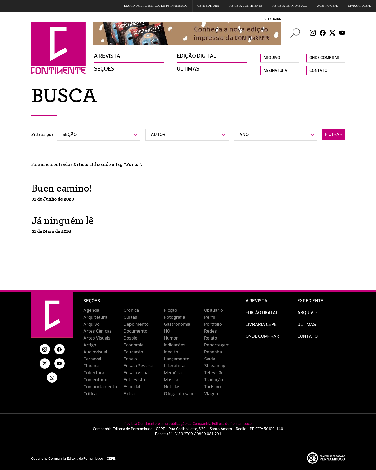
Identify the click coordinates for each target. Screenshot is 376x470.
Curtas (130, 317)
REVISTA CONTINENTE (245, 5)
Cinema (91, 366)
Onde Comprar (262, 336)
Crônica (131, 310)
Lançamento (176, 359)
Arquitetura (95, 317)
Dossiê (130, 338)
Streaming (214, 366)
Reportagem (217, 345)
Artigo (89, 345)
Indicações (175, 345)
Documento (135, 331)
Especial (132, 387)
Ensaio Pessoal (139, 366)
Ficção (170, 310)
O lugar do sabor (180, 393)
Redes (210, 331)
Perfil (209, 317)
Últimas (188, 69)
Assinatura (275, 71)
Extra (129, 393)
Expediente (310, 301)
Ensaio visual (137, 373)
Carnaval (92, 359)
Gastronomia (177, 324)
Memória (173, 373)
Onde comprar (324, 58)
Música (171, 380)
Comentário (95, 380)
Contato (318, 71)
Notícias (172, 387)
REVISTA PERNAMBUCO (289, 5)
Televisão (214, 373)
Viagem (212, 393)
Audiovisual (95, 352)
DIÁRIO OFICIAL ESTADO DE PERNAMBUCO (155, 5)
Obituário (213, 310)
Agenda (91, 310)
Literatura (174, 366)
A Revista (256, 301)
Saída (209, 359)
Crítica (90, 393)
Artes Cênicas (97, 331)
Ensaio (130, 359)
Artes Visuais (96, 338)
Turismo (212, 387)
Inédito (171, 352)
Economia (133, 345)
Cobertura (93, 373)
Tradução (213, 380)
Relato (210, 338)
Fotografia (174, 317)
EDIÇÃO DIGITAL (262, 312)
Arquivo (271, 58)
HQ (167, 331)
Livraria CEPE (359, 5)
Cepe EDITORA (208, 5)
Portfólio (213, 324)
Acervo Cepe (327, 5)
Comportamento (100, 387)
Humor (171, 338)
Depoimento (136, 324)
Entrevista (134, 380)
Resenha (213, 352)
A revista (107, 56)
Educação (133, 352)
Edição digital (196, 56)
